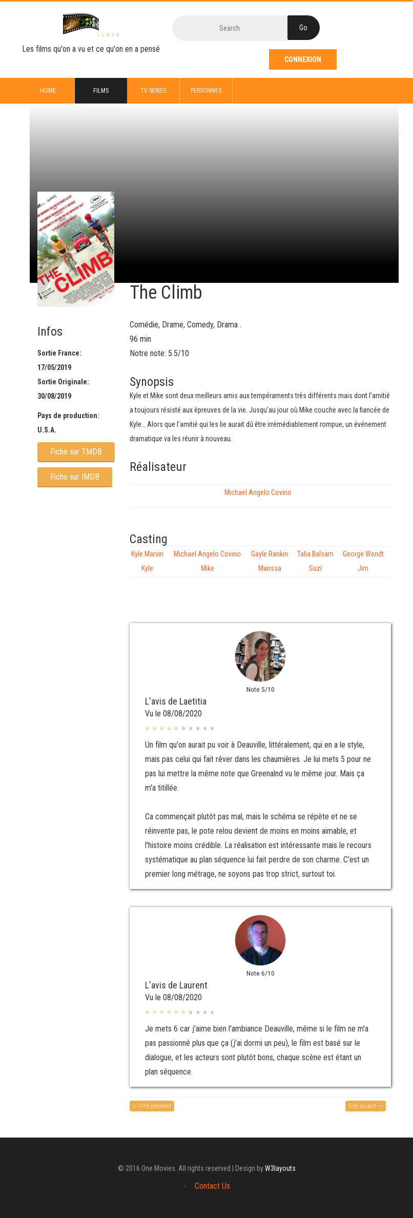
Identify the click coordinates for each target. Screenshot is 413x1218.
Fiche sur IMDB (74, 477)
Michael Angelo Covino (258, 492)
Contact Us (212, 1186)
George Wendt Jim (363, 561)
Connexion (302, 59)
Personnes (206, 90)
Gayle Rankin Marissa (269, 561)
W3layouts (280, 1168)
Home (48, 90)
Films (101, 90)
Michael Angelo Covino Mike (207, 561)
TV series (153, 90)
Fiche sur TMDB (76, 452)
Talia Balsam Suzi (315, 561)
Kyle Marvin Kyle (147, 561)
